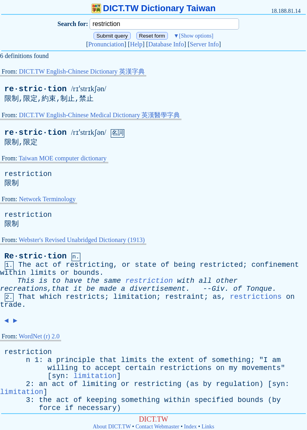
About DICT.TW (112, 427)
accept (108, 368)
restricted (221, 265)
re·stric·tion (35, 89)
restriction (28, 174)
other (226, 281)
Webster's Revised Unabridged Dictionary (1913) (82, 239)
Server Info (204, 44)
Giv (217, 289)
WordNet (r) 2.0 (39, 336)
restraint (184, 297)
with (185, 281)
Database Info (166, 44)
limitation (134, 297)
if (69, 408)
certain (140, 368)
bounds (87, 273)
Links (207, 427)
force (49, 408)
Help (136, 44)
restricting (90, 265)
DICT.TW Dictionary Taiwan (154, 8)
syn (58, 376)
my (233, 368)
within (13, 273)
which (51, 297)
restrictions (256, 297)
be (90, 289)
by (207, 384)
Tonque (259, 289)
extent (181, 360)
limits (43, 273)
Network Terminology (47, 199)
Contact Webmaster (157, 427)
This (25, 281)
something (230, 360)
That (27, 297)
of (57, 265)
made (107, 289)
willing (63, 368)
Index (190, 427)
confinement (275, 265)
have (73, 281)
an (43, 384)
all (205, 281)
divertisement (157, 289)
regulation (237, 384)
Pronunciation (106, 44)
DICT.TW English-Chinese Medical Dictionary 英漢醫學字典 (99, 115)
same (112, 281)
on (290, 297)
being (184, 265)
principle (75, 360)
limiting (99, 384)
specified (213, 400)
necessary (97, 408)
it (78, 289)
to (56, 281)
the (92, 281)
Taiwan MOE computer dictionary (63, 158)
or (126, 265)
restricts (85, 297)
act (42, 265)
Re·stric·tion (35, 256)
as (217, 297)
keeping (101, 400)
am (276, 360)
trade (11, 305)
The (24, 265)
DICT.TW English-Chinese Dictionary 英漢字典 (82, 71)
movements (261, 368)
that (108, 360)
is (43, 281)
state (145, 265)
